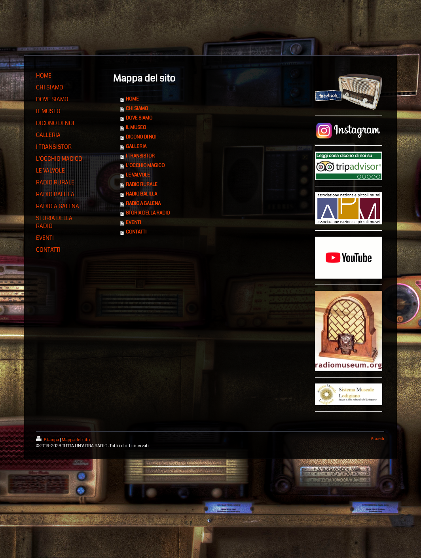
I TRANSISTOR (140, 156)
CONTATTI (136, 232)
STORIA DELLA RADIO (148, 213)
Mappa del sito (76, 440)
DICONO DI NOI (141, 137)
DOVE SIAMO (139, 118)
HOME (132, 99)
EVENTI (133, 222)
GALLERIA (136, 146)
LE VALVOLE (138, 175)
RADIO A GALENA (143, 203)
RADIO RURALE (141, 184)
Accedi (377, 439)
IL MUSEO (136, 127)
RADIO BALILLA (141, 194)
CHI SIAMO (137, 108)
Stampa (48, 440)
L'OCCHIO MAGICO (145, 165)
